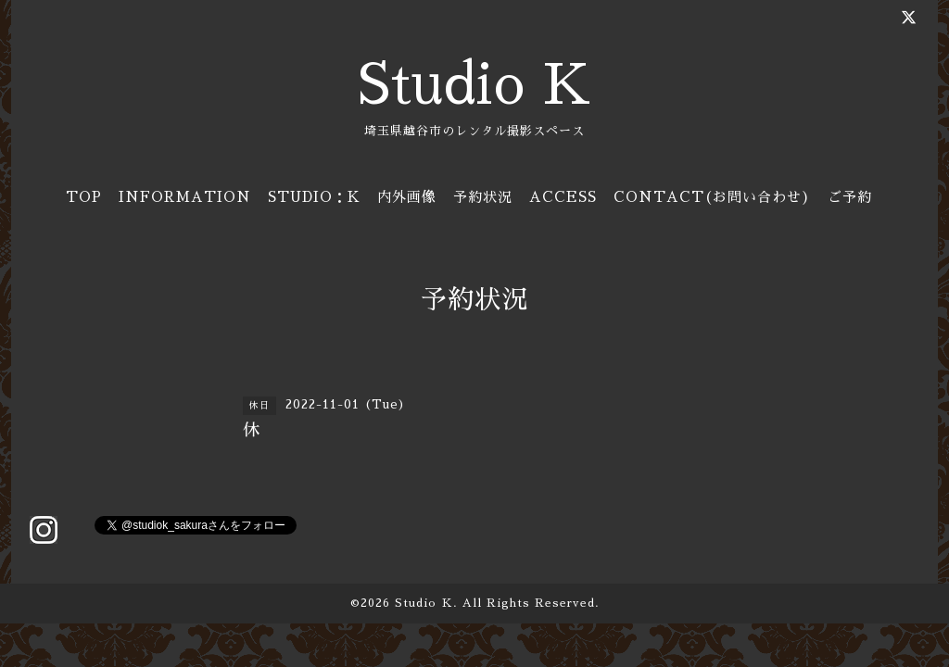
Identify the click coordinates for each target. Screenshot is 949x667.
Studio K (474, 85)
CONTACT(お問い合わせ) (712, 197)
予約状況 (482, 197)
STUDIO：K (314, 197)
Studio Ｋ (424, 603)
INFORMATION (185, 197)
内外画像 (407, 197)
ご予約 (850, 197)
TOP (84, 197)
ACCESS (563, 197)
